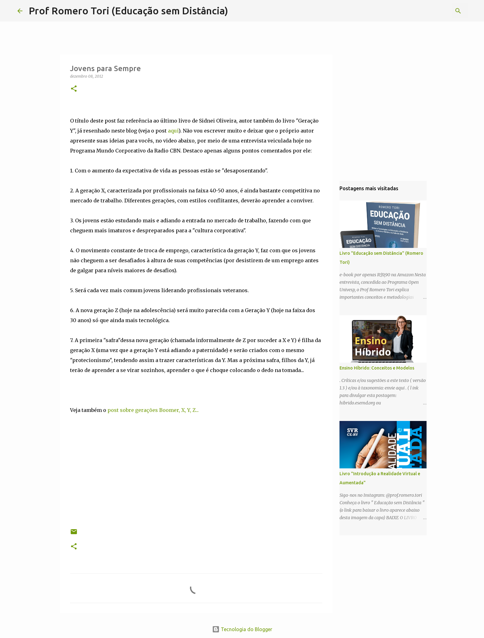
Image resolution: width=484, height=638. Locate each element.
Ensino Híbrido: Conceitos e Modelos (376, 367)
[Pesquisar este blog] (435, 10)
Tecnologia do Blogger (242, 629)
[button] (74, 89)
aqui (173, 131)
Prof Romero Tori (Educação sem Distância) (128, 10)
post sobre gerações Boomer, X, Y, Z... (153, 410)
